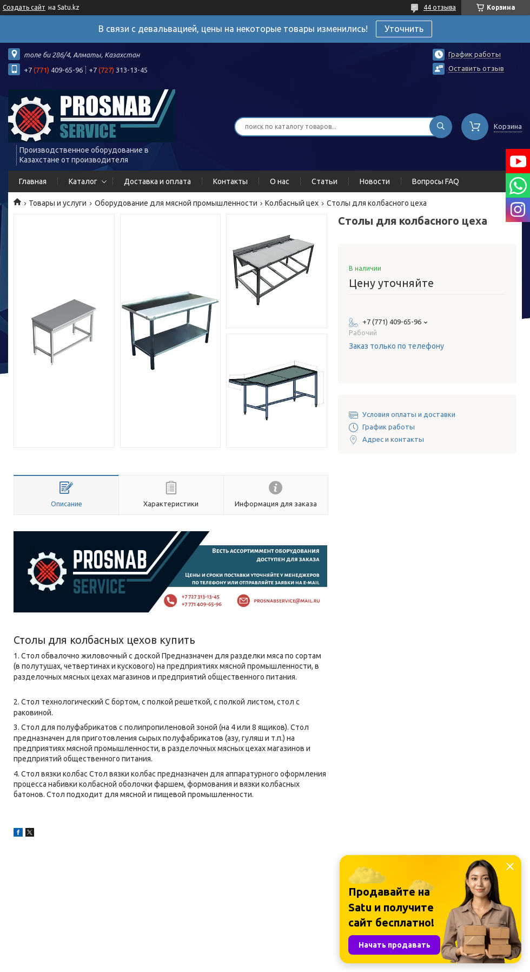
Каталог (83, 181)
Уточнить (404, 29)
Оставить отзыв (476, 68)
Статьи (324, 181)
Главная (33, 181)
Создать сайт (24, 7)
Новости (375, 181)
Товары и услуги (58, 203)
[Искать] (440, 126)
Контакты (230, 181)
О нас (279, 181)
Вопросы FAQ (435, 181)
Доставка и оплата (157, 181)
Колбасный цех (292, 203)
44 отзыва (439, 7)
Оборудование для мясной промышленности (176, 203)
